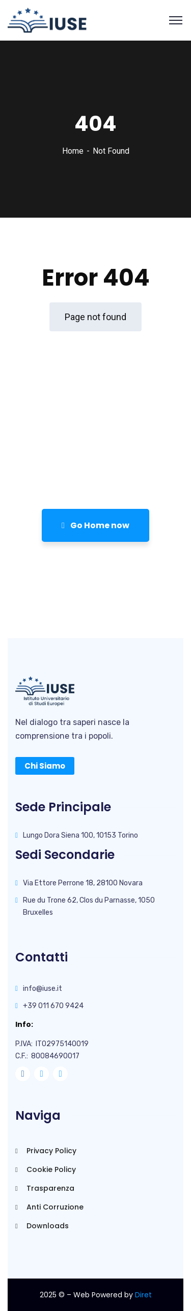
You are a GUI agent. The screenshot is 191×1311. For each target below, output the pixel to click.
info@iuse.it (42, 988)
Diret (143, 1295)
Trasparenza (44, 1188)
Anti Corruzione (49, 1207)
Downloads (42, 1226)
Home (73, 151)
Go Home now (95, 525)
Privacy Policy (45, 1151)
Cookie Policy (45, 1169)
